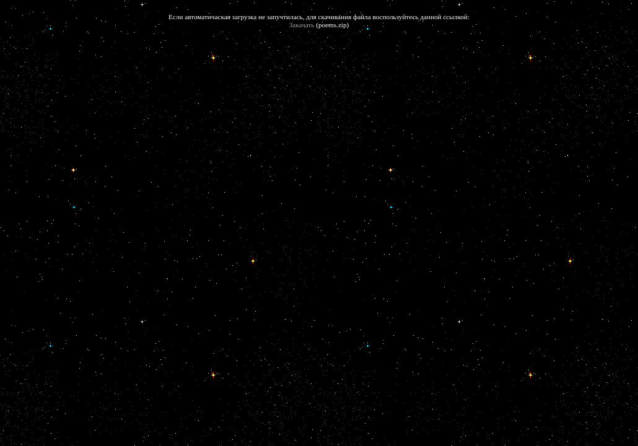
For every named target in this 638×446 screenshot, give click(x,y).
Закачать (302, 24)
